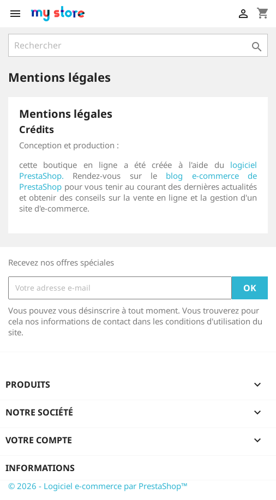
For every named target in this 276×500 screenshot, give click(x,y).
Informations (40, 468)
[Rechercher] (138, 45)
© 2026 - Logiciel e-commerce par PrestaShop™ (98, 485)
